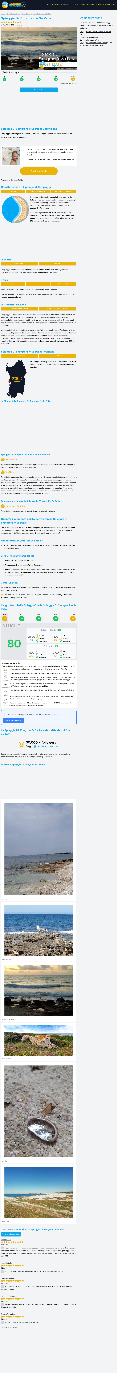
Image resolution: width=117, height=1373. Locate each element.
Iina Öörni (5, 1161)
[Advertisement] (39, 108)
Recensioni (17, 25)
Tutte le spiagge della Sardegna (13, 137)
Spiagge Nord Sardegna (57, 5)
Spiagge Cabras (25, 14)
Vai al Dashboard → (13, 720)
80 (5, 619)
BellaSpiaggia (5, 686)
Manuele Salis (6, 1263)
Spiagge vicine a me (106, 5)
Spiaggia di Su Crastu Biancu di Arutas (95, 32)
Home (5, 671)
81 (22, 619)
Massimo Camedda (69, 69)
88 (39, 619)
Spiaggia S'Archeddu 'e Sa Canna (93, 43)
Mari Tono (5, 899)
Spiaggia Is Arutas (87, 40)
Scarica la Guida (39, 171)
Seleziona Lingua (5, 701)
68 (73, 619)
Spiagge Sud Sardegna (83, 5)
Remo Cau (5, 1221)
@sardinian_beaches (46, 746)
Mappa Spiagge (5, 693)
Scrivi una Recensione (11, 1234)
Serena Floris (6, 1240)
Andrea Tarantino (8, 1314)
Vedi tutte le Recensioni (10, 1327)
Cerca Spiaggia (5, 678)
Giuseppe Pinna (7, 959)
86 (56, 619)
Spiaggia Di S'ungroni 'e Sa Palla (41, 14)
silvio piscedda (6, 1058)
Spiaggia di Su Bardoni (89, 45)
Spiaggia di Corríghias (89, 37)
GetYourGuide (17, 180)
